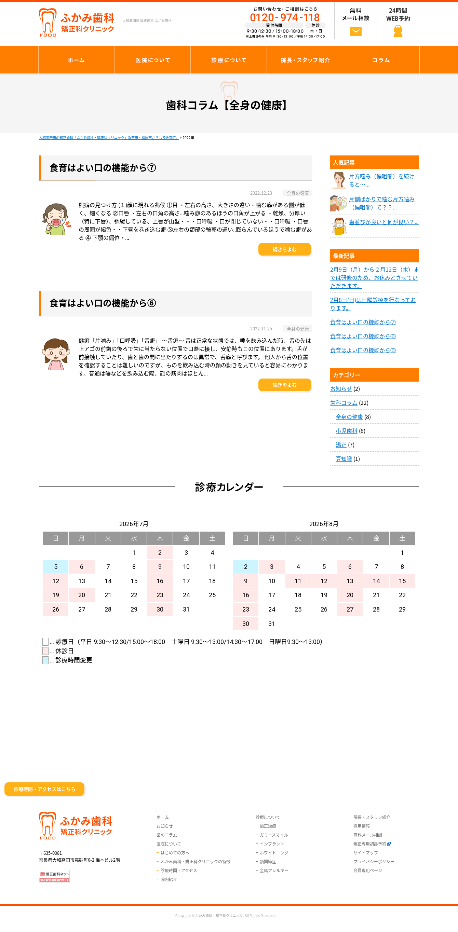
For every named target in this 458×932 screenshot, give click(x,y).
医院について (169, 844)
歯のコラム (167, 835)
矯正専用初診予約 (369, 844)
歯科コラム (344, 402)
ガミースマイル (274, 835)
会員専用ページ (367, 870)
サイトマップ (365, 853)
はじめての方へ (175, 853)
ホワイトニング (274, 853)
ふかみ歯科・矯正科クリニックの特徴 (195, 862)
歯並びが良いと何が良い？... (384, 222)
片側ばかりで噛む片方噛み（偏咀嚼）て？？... (382, 203)
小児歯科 (347, 430)
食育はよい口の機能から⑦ (363, 322)
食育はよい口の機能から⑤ (363, 350)
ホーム (163, 817)
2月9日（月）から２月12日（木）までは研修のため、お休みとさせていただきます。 (374, 277)
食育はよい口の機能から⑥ (363, 336)
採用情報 (361, 826)
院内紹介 (169, 879)
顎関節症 (268, 862)
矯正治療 (268, 826)
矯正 (341, 444)
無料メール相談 (367, 835)
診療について (268, 817)
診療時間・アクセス (179, 870)
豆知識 (344, 458)
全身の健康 (349, 416)
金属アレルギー (274, 870)
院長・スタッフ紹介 (371, 817)
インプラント (272, 844)
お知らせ (341, 388)
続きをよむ (285, 249)
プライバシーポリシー (373, 862)
